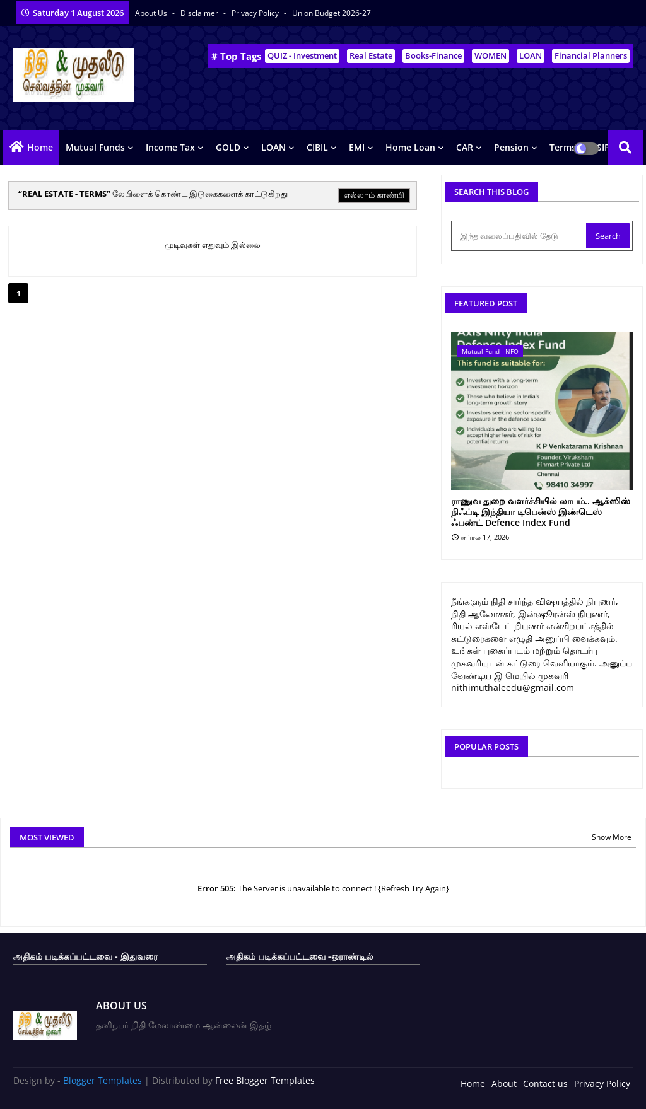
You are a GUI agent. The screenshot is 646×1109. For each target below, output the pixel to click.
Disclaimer (200, 13)
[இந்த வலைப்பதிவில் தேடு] (520, 235)
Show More (611, 837)
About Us (152, 13)
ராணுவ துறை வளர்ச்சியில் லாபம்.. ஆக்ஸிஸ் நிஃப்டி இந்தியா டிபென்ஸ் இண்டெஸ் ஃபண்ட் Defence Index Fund (540, 512)
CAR (464, 147)
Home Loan (410, 147)
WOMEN (490, 55)
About (504, 1083)
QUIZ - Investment (302, 55)
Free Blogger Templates (265, 1080)
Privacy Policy (256, 13)
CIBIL (317, 147)
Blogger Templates (102, 1080)
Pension (511, 147)
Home (40, 147)
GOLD (228, 147)
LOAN (530, 55)
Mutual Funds (95, 147)
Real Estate (370, 55)
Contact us (545, 1083)
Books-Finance (433, 55)
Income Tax (170, 147)
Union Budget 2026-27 (331, 13)
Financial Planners (591, 55)
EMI (357, 147)
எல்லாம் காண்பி (374, 194)
